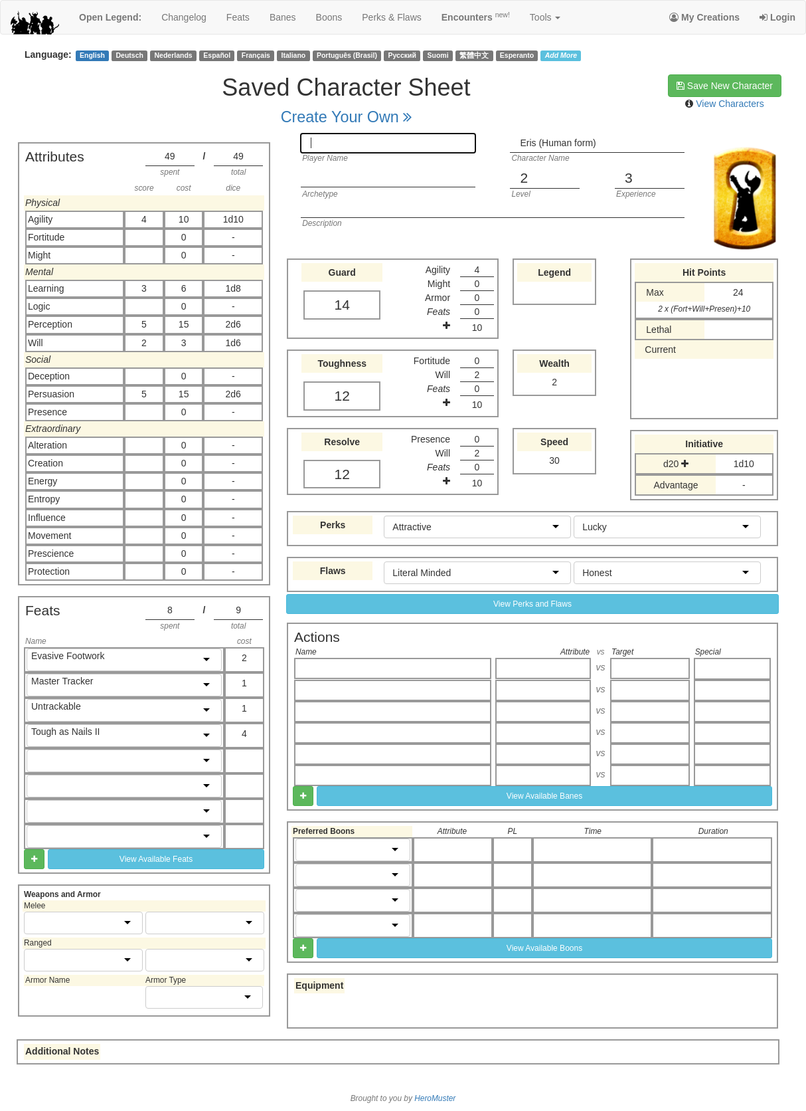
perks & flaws (391, 17)
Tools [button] (545, 17)
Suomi (438, 55)
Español (216, 55)
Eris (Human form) (558, 143)
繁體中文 (474, 55)
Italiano (294, 55)
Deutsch (129, 55)
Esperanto (517, 55)
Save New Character (725, 85)
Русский (402, 55)
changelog (183, 17)
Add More (561, 55)
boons (329, 17)
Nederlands (174, 55)
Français (256, 55)
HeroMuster (434, 1098)
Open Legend (110, 17)
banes (283, 17)
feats (238, 17)
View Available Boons (544, 948)
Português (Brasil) (347, 55)
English (92, 55)
